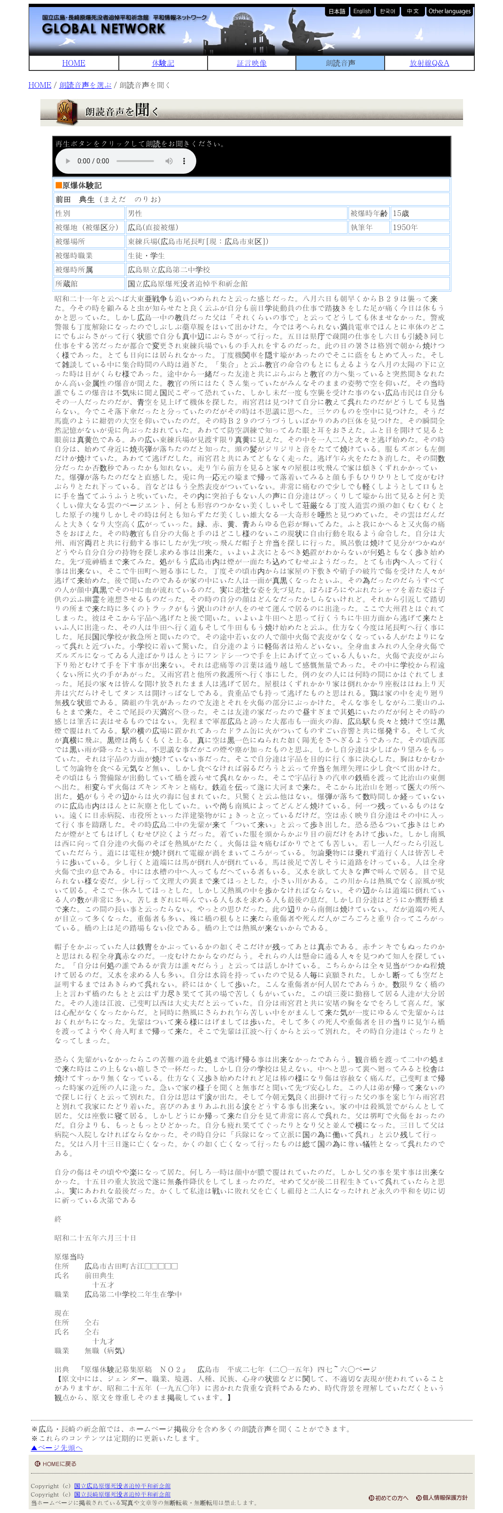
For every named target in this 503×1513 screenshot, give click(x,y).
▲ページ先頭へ (57, 1447)
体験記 (163, 62)
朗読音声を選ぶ (85, 84)
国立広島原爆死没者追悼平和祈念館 (122, 1485)
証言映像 (252, 62)
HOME (73, 62)
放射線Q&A (429, 62)
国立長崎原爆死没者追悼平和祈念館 (122, 1494)
